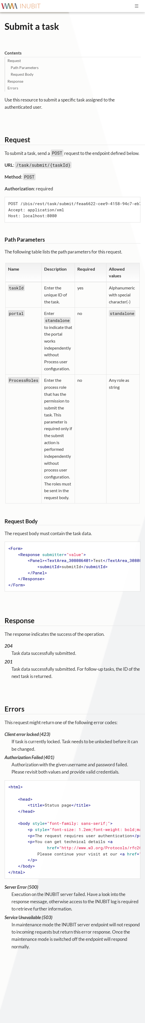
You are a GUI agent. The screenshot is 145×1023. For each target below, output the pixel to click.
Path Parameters (25, 67)
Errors (12, 88)
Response (15, 81)
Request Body (22, 74)
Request (14, 60)
